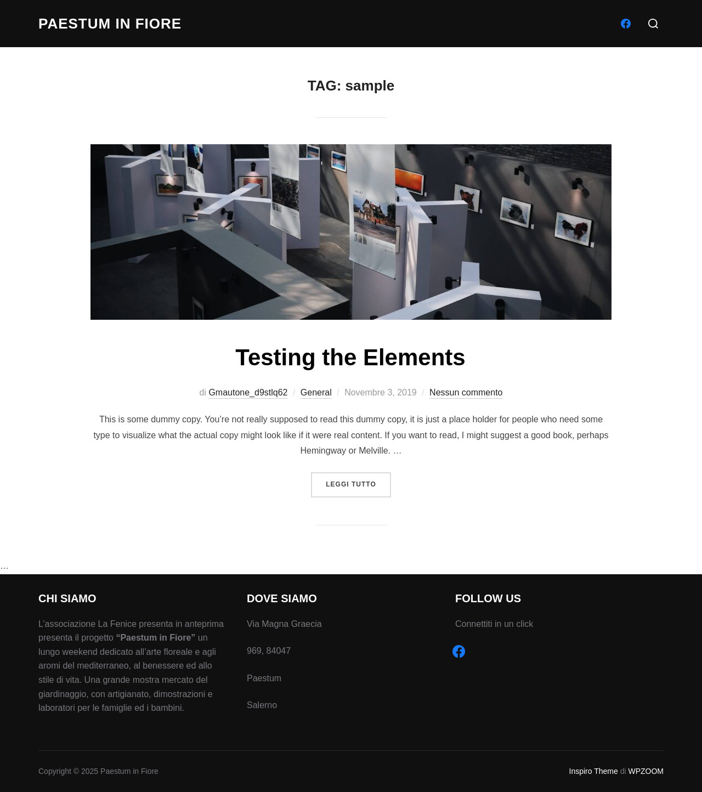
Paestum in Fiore (110, 23)
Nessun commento (465, 392)
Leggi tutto (358, 483)
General (316, 392)
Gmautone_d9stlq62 (247, 392)
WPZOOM (646, 771)
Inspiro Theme (593, 771)
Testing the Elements (350, 357)
